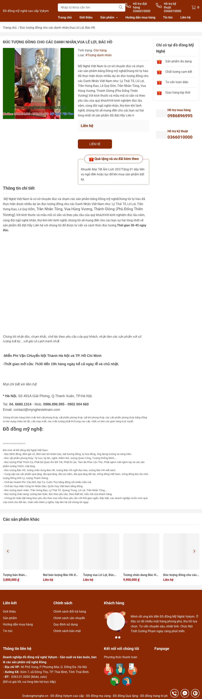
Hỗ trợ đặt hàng (140, 5)
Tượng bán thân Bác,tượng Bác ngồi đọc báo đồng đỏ (19, 575)
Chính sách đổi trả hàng (69, 611)
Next (194, 551)
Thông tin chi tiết (19, 188)
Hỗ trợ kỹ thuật (170, 5)
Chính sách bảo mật (67, 631)
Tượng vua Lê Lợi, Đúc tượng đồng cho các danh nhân (100, 575)
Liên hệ (185, 17)
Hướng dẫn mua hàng (140, 17)
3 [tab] (119, 637)
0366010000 (180, 137)
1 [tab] (113, 637)
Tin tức (168, 17)
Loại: (81, 55)
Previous (8, 551)
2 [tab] (116, 637)
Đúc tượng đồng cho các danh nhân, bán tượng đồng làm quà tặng (180, 575)
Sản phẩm (107, 17)
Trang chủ (65, 17)
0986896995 (180, 115)
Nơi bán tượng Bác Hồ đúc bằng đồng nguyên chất (61, 575)
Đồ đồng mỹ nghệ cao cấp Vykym (26, 11)
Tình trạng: (85, 50)
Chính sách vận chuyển (69, 618)
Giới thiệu (86, 17)
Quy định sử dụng (65, 624)
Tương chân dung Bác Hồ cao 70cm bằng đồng (140, 575)
